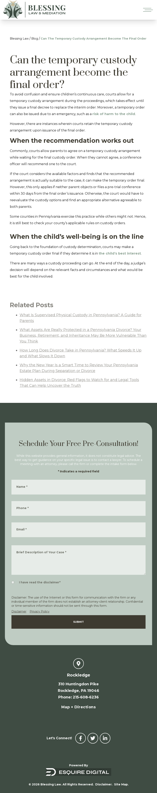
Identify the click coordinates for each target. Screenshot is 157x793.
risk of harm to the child (113, 114)
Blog (34, 38)
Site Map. (121, 784)
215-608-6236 (86, 697)
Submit (78, 621)
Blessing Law (19, 38)
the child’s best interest (120, 253)
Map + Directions (78, 707)
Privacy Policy (39, 611)
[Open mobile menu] (147, 10)
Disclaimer (18, 611)
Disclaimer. (103, 784)
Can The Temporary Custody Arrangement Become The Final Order (93, 38)
